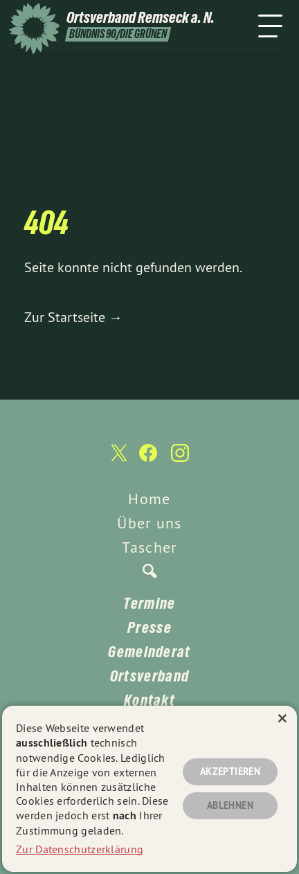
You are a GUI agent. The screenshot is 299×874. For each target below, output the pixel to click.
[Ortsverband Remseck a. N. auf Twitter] (117, 459)
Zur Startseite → (73, 316)
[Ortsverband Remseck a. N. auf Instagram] (180, 460)
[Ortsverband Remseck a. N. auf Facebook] (148, 460)
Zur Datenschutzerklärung (79, 849)
